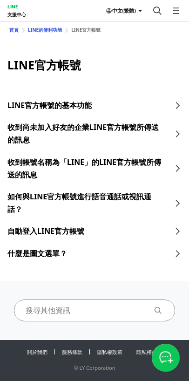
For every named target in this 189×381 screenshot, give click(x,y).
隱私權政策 (109, 351)
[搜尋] (157, 10)
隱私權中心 (149, 351)
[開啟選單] (176, 10)
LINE (12, 6)
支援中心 (16, 14)
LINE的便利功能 (45, 30)
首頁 (14, 30)
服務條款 (72, 351)
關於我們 (37, 351)
